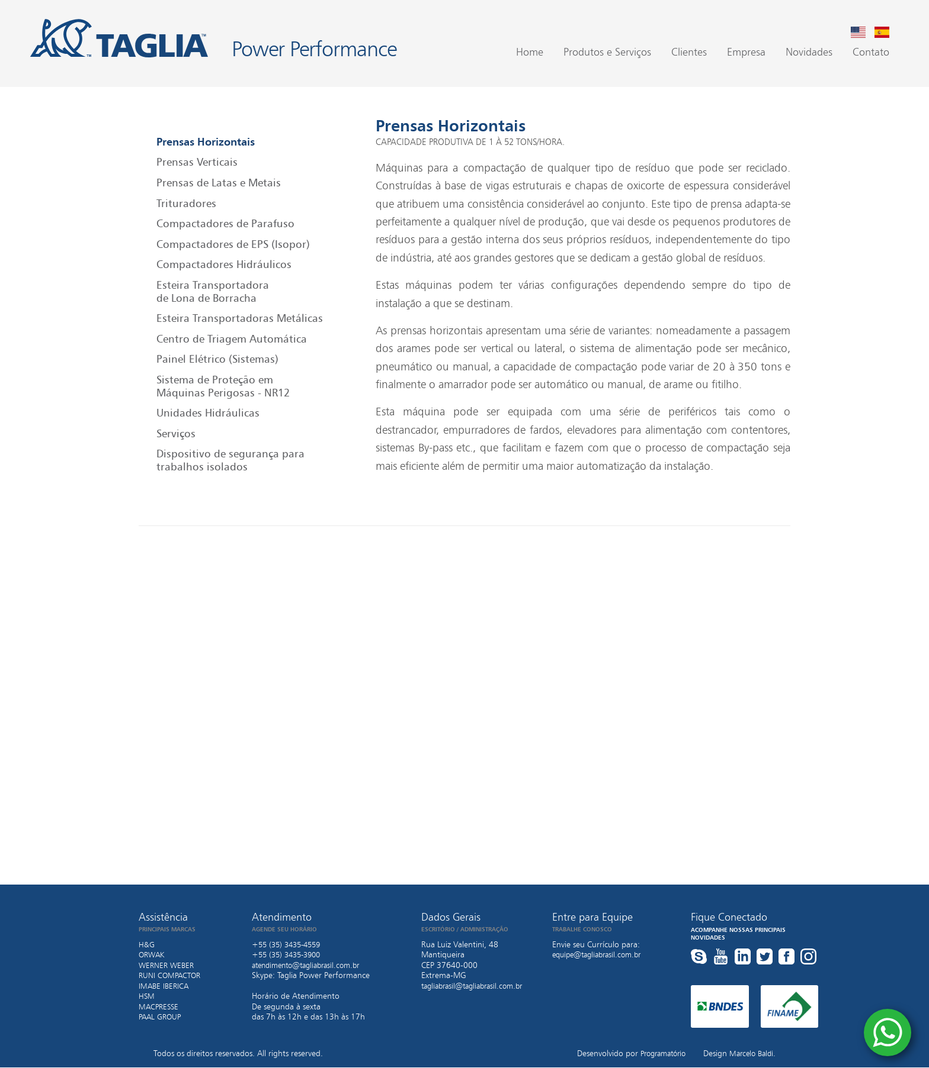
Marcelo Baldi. (750, 1053)
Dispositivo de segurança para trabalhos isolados (230, 461)
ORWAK (153, 955)
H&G (147, 944)
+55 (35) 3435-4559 (290, 944)
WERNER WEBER (168, 965)
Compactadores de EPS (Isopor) (233, 244)
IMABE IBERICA (166, 985)
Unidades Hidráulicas (208, 413)
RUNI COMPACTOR (172, 975)
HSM (147, 996)
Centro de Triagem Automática (231, 339)
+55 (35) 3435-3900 (290, 955)
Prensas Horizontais (205, 142)
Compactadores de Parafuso (225, 223)
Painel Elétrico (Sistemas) (217, 359)
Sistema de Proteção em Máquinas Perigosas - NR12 (223, 386)
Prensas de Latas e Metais (218, 182)
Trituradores (186, 203)
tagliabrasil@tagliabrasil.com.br (477, 985)
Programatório (655, 1053)
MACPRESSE (160, 1006)
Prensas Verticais (197, 162)
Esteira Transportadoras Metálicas (239, 318)
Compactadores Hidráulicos (223, 265)
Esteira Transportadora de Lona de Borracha (212, 292)
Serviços (176, 433)
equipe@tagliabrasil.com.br (601, 955)
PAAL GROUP (162, 1017)
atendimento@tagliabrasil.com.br (312, 965)
